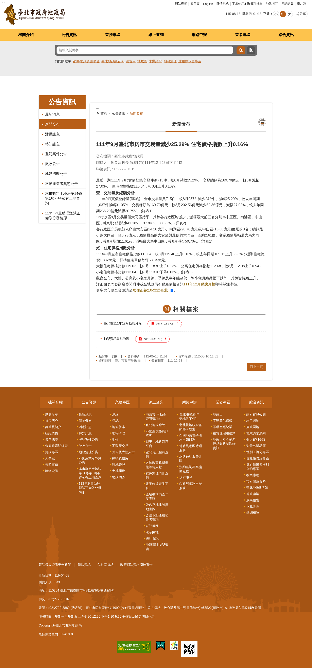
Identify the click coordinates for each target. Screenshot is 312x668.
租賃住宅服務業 (224, 433)
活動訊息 (52, 134)
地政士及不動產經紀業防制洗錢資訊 (224, 443)
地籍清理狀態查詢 (157, 546)
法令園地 (152, 531)
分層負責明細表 (56, 445)
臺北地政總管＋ (112, 61)
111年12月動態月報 (199, 284)
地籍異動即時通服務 (190, 448)
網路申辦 (199, 35)
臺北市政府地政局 (34, 14)
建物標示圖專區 (189, 61)
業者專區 (242, 35)
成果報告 (252, 500)
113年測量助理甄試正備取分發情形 (62, 215)
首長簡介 (51, 420)
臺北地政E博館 (257, 487)
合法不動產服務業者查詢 (157, 517)
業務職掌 (51, 439)
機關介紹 (26, 35)
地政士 (218, 414)
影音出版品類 (256, 445)
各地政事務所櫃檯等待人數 (157, 464)
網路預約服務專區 (190, 458)
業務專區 (112, 35)
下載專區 (252, 506)
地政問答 (272, 3)
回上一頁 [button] (256, 366)
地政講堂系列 (256, 433)
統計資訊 (152, 538)
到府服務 (185, 477)
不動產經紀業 (222, 426)
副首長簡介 (53, 426)
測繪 (115, 414)
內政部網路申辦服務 (190, 485)
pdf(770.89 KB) (165, 323)
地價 (115, 439)
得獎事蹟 (51, 464)
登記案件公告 (56, 154)
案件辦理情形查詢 (157, 475)
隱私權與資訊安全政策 (55, 564)
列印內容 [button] (262, 122)
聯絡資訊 (51, 470)
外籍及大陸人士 (123, 451)
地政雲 (142, 61)
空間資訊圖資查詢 (157, 454)
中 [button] (282, 14)
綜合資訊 (286, 35)
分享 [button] (302, 14)
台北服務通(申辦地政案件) (189, 416)
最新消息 (52, 114)
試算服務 (152, 525)
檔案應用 (252, 474)
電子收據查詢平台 (157, 485)
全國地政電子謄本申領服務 (190, 437)
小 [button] (276, 14)
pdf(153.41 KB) (152, 338)
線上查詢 (156, 35)
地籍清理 (170, 61)
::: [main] (97, 107)
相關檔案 (186, 309)
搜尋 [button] (241, 50)
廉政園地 (252, 426)
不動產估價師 (222, 420)
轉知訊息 (52, 144)
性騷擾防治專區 (257, 458)
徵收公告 (52, 164)
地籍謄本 (118, 426)
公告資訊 (69, 35)
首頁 (104, 113)
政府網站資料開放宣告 (136, 564)
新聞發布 (52, 124)
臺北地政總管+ (156, 424)
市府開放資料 (256, 481)
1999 (116, 607)
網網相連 (252, 512)
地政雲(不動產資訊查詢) (156, 416)
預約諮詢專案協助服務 (190, 469)
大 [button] (289, 14)
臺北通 (301, 3)
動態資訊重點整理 (116, 338)
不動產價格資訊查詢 (157, 433)
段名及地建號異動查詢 (157, 506)
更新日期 (45, 575)
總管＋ (131, 61)
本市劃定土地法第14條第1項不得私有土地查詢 (63, 198)
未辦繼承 (155, 61)
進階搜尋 (251, 50)
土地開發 (118, 470)
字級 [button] (266, 14)
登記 (115, 420)
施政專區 (51, 451)
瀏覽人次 (45, 581)
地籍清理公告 (56, 174)
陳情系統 (222, 3)
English (208, 3)
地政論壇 (252, 493)
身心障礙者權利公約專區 (257, 466)
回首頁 (195, 3)
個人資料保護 (256, 439)
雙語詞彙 (287, 3)
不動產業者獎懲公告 (61, 184)
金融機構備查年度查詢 (157, 496)
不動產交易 (120, 445)
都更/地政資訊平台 (86, 61)
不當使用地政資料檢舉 (247, 3)
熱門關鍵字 (63, 61)
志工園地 (252, 420)
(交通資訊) (107, 590)
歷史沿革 (51, 414)
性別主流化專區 (257, 451)
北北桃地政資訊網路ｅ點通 (190, 426)
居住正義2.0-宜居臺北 (150, 290)
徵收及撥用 (120, 458)
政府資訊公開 (256, 414)
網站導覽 (181, 3)
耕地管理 (118, 464)
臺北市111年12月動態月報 (123, 323)
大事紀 (50, 458)
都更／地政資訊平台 (157, 443)
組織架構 (51, 433)
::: (40, 388)
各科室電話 (105, 564)
